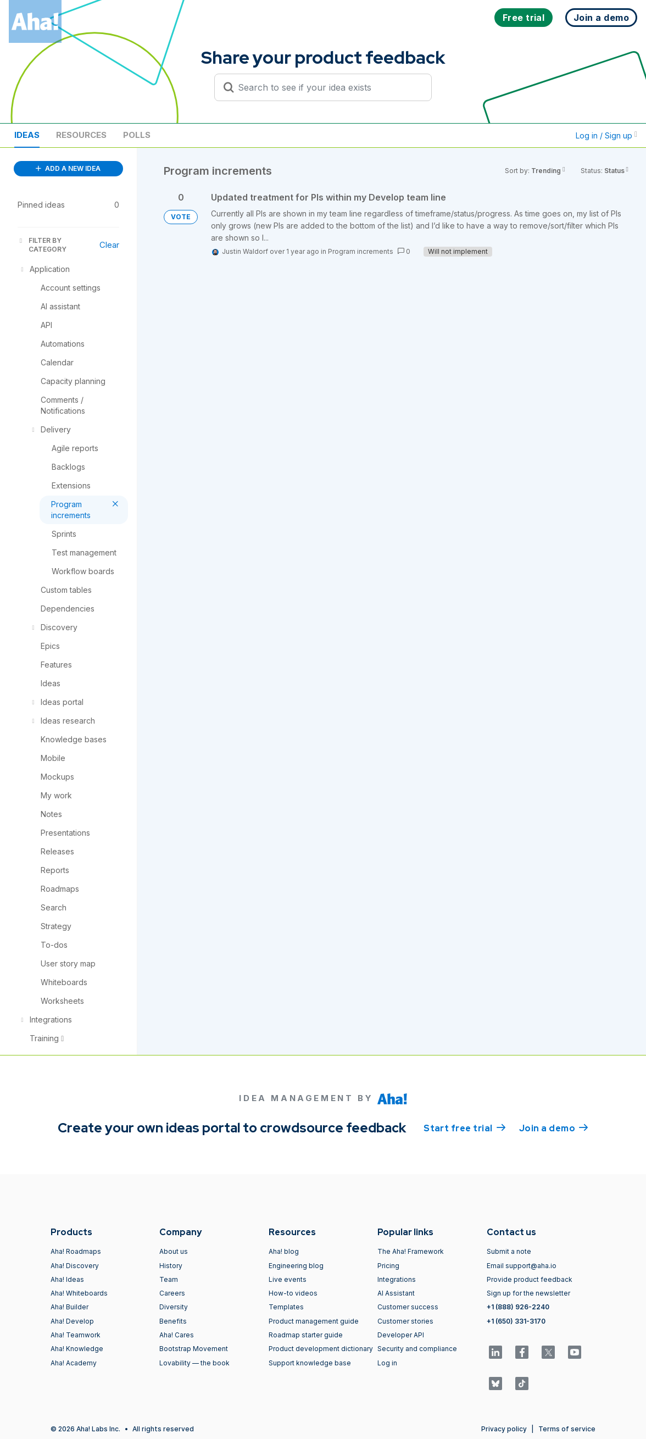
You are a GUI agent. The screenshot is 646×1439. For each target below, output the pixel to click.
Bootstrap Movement (193, 1348)
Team (168, 1279)
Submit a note (509, 1251)
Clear (109, 245)
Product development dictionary (321, 1348)
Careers (172, 1293)
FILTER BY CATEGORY (42, 244)
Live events (288, 1279)
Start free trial (465, 1127)
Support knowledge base (310, 1363)
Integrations (396, 1279)
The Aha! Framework (410, 1251)
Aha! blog (284, 1251)
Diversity (173, 1307)
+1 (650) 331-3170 (516, 1321)
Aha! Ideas (67, 1279)
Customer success (407, 1307)
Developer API (400, 1335)
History (170, 1266)
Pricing (388, 1266)
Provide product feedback (529, 1279)
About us (173, 1251)
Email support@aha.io (521, 1266)
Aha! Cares (176, 1335)
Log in (387, 1363)
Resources (81, 135)
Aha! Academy (74, 1363)
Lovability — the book (194, 1363)
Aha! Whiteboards (79, 1293)
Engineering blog (296, 1266)
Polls (137, 135)
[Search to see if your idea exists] (327, 87)
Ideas (27, 135)
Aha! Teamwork (76, 1335)
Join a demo (553, 1127)
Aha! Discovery (75, 1266)
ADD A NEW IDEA (68, 168)
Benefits (173, 1321)
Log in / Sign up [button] (606, 135)
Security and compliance (417, 1348)
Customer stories (405, 1321)
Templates (286, 1307)
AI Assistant (396, 1293)
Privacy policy (504, 1429)
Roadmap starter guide (306, 1335)
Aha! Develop (72, 1321)
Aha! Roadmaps (76, 1251)
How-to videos (293, 1293)
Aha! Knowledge (77, 1348)
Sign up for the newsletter (528, 1293)
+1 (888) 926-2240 (518, 1307)
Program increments (360, 251)
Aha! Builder (69, 1307)
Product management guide (314, 1321)
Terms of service (566, 1429)
